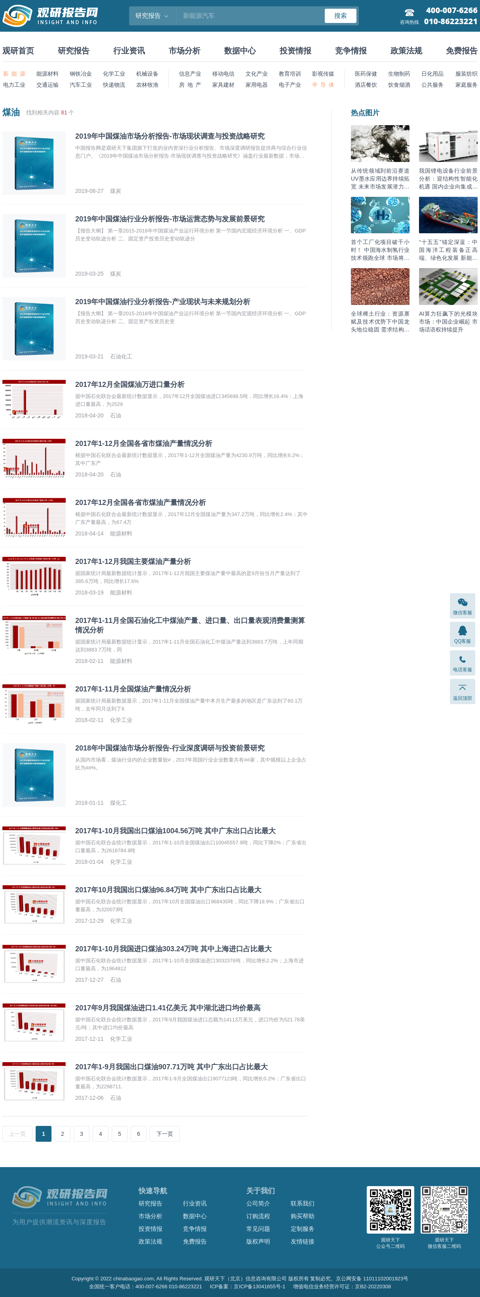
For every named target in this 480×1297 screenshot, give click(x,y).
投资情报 (295, 50)
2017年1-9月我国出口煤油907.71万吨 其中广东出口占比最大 (171, 1067)
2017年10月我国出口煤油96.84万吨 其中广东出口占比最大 (168, 890)
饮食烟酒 (399, 85)
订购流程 (258, 1216)
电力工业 (14, 85)
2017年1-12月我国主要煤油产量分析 (133, 562)
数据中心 (240, 50)
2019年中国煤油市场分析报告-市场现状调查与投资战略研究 (170, 136)
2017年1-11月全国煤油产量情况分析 (133, 689)
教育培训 (290, 73)
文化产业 (257, 73)
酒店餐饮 (366, 85)
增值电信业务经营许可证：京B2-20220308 (342, 1286)
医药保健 (366, 73)
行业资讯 (129, 50)
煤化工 (118, 803)
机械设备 (147, 73)
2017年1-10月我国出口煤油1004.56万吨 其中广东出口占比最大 (175, 831)
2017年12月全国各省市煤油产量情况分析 (140, 503)
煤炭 (115, 191)
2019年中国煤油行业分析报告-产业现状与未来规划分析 (162, 302)
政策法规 (406, 50)
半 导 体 (323, 85)
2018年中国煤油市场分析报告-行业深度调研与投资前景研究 (170, 748)
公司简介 (258, 1203)
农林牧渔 (147, 85)
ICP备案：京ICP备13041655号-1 (248, 1286)
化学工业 (114, 73)
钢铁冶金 (81, 73)
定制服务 (302, 1228)
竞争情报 (351, 50)
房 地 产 (190, 85)
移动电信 (223, 73)
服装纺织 (466, 73)
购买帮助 (302, 1216)
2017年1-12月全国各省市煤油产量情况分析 (143, 444)
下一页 (164, 1134)
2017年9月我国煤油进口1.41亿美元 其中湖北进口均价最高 (168, 1008)
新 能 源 (14, 73)
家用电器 (257, 85)
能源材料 (47, 73)
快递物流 (114, 85)
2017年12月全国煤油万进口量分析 (130, 385)
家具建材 (223, 85)
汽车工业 (81, 85)
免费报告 (462, 50)
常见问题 (258, 1228)
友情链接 (302, 1241)
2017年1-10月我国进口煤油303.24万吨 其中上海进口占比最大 (173, 949)
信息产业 (190, 73)
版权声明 (258, 1241)
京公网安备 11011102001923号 (372, 1279)
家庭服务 (466, 85)
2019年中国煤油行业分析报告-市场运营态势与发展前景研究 (170, 219)
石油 (115, 415)
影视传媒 (323, 73)
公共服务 (432, 85)
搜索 (340, 15)
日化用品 (432, 73)
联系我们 (302, 1203)
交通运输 (47, 85)
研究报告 (74, 50)
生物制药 (399, 73)
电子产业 (290, 85)
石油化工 (121, 356)
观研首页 (18, 50)
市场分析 (184, 50)
